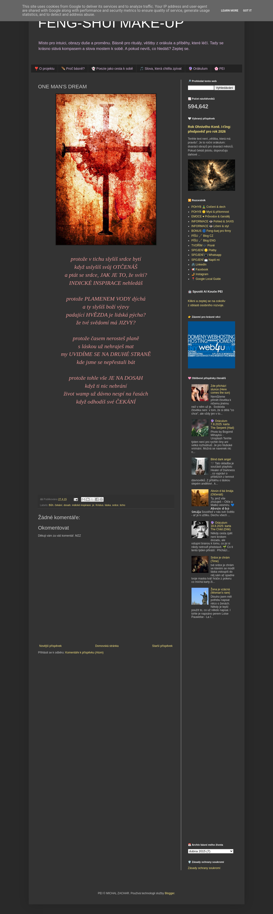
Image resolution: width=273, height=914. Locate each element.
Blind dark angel (221, 459)
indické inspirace (81, 505)
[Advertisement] (217, 657)
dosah (67, 505)
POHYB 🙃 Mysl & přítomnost (210, 211)
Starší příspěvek (162, 646)
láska (108, 505)
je (93, 505)
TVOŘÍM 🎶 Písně (203, 245)
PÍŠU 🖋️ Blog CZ (202, 235)
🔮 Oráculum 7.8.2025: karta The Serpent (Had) (222, 424)
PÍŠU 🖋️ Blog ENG (204, 240)
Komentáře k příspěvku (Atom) (84, 652)
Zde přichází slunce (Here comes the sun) (220, 389)
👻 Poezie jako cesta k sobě (112, 68)
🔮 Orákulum (198, 68)
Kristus (99, 505)
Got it (247, 10)
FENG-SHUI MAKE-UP (111, 23)
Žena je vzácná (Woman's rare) (220, 591)
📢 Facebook (200, 269)
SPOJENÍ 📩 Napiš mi (206, 259)
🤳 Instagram (200, 274)
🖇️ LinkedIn (199, 264)
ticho (122, 505)
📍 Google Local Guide (206, 279)
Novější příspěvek (50, 646)
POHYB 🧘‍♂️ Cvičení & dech (208, 206)
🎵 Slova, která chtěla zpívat (160, 68)
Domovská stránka (106, 646)
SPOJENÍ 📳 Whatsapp (206, 255)
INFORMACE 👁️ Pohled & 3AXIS (213, 221)
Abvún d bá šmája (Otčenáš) (222, 492)
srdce (115, 505)
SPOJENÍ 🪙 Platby (204, 250)
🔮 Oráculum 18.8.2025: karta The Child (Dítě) (221, 526)
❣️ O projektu (44, 68)
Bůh (51, 505)
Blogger (169, 893)
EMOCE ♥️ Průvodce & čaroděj (211, 216)
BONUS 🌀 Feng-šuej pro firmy (211, 231)
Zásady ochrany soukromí (204, 868)
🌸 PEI (219, 68)
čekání (58, 505)
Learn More (229, 10)
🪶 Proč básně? (73, 68)
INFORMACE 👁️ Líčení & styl (210, 226)
